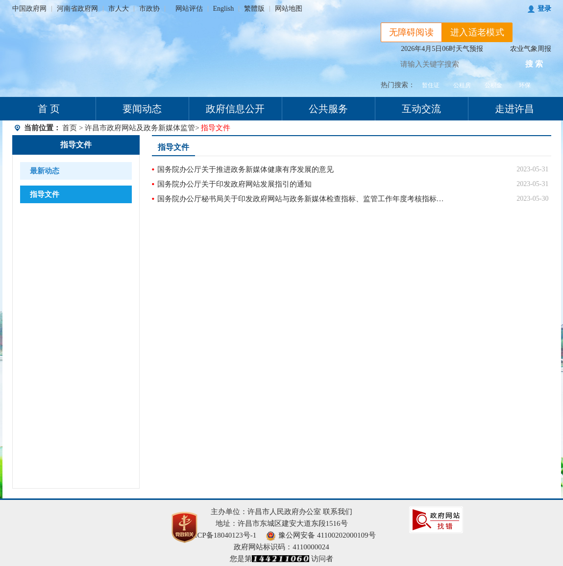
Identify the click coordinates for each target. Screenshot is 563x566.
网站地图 (288, 8)
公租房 (462, 85)
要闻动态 (142, 108)
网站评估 (189, 8)
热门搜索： (398, 85)
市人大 (118, 8)
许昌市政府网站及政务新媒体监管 (140, 128)
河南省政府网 (77, 8)
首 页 (49, 108)
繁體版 (254, 8)
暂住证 (431, 85)
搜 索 (534, 64)
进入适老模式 (477, 32)
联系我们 (337, 512)
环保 (525, 85)
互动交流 (421, 108)
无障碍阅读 (411, 32)
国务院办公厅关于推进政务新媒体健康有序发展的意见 (245, 169)
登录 (544, 8)
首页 (69, 128)
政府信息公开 (235, 108)
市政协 (149, 8)
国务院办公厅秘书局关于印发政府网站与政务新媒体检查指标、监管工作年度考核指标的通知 (304, 199)
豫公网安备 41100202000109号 (320, 535)
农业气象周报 (530, 48)
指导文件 (76, 145)
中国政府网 (29, 8)
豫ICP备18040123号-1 (221, 535)
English (223, 8)
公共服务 (328, 108)
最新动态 (44, 171)
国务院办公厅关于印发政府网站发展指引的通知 (234, 184)
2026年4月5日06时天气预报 (442, 48)
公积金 (493, 85)
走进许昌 (514, 108)
